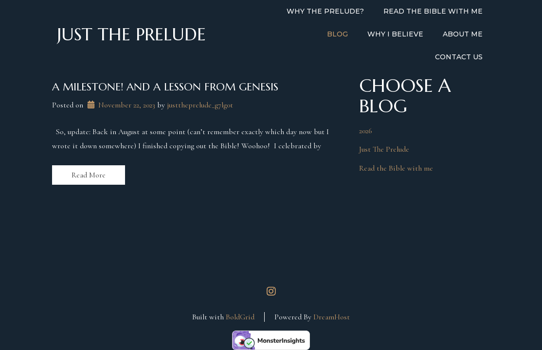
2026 (365, 131)
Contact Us (459, 56)
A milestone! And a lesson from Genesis (165, 86)
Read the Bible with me (396, 168)
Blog (337, 34)
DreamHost (331, 317)
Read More (89, 175)
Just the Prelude (131, 34)
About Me (463, 34)
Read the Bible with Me (433, 11)
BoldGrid (240, 317)
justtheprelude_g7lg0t (200, 105)
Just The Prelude (384, 149)
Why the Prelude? (325, 11)
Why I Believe (395, 34)
